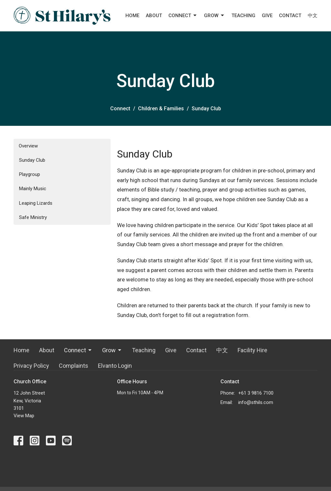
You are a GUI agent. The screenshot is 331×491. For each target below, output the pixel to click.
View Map (24, 416)
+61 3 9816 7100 (255, 393)
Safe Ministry (33, 217)
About (154, 15)
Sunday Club (32, 160)
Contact (290, 15)
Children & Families (161, 108)
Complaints (73, 365)
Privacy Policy (31, 365)
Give (267, 15)
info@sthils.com (255, 402)
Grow (214, 15)
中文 (312, 15)
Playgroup (29, 174)
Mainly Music (32, 188)
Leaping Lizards (35, 203)
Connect (183, 15)
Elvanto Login (115, 365)
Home (132, 15)
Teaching (243, 15)
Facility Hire (252, 350)
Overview (28, 146)
